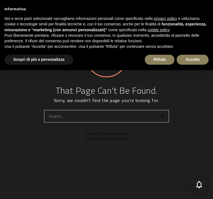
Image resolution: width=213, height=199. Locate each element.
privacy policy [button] (165, 147)
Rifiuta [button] (160, 188)
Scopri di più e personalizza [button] (38, 188)
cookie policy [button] (158, 159)
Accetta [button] (193, 188)
